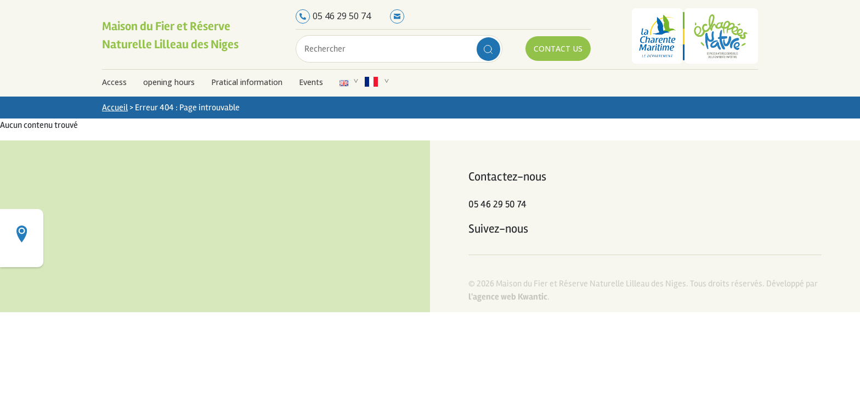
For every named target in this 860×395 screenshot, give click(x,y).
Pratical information (246, 82)
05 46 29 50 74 (342, 16)
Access (114, 82)
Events (311, 82)
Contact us (558, 48)
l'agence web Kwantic (507, 296)
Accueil (115, 107)
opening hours (169, 82)
